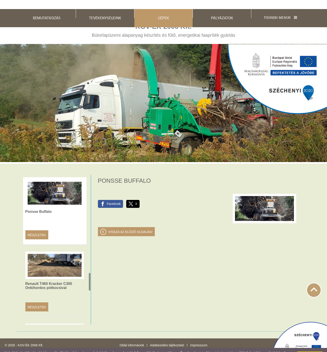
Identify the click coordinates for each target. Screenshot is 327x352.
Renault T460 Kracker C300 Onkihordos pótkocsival (48, 277)
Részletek (37, 226)
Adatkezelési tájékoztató (167, 336)
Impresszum (198, 336)
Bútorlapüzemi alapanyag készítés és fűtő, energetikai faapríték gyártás (163, 21)
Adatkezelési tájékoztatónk (92, 347)
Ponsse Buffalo (38, 202)
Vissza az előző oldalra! (131, 223)
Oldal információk (132, 336)
